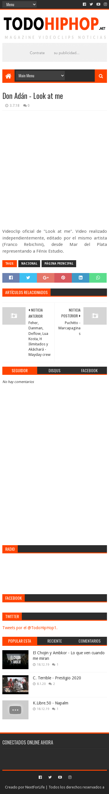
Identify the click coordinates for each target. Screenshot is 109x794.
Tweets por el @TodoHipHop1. (30, 627)
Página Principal (58, 263)
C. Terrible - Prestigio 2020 (57, 678)
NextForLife (35, 787)
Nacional (29, 263)
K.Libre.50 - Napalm (50, 703)
